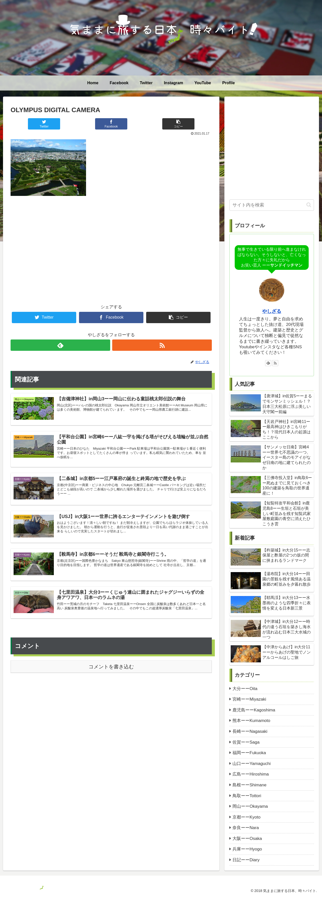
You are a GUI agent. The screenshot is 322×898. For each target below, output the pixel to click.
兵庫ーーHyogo (247, 849)
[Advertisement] (111, 241)
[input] (271, 205)
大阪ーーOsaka (247, 838)
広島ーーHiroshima (250, 774)
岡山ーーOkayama (250, 806)
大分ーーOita (244, 688)
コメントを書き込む (111, 673)
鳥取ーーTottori (246, 795)
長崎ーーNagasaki (249, 731)
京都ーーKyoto (246, 817)
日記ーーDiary (246, 860)
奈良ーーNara (245, 827)
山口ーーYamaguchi (251, 763)
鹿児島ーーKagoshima (253, 710)
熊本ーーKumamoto (251, 720)
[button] (308, 205)
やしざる (271, 311)
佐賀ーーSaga (246, 742)
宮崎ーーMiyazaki (249, 699)
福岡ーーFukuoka (249, 752)
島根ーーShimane (249, 785)
